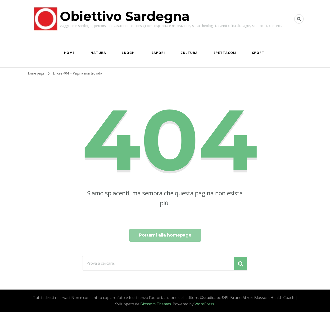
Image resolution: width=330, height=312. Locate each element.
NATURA (98, 52)
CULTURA (189, 52)
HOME (69, 52)
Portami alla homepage (165, 235)
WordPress (204, 304)
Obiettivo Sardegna (125, 16)
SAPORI (158, 52)
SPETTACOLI (224, 52)
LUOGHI (129, 52)
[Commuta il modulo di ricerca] (299, 19)
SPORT (258, 52)
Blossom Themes (155, 304)
